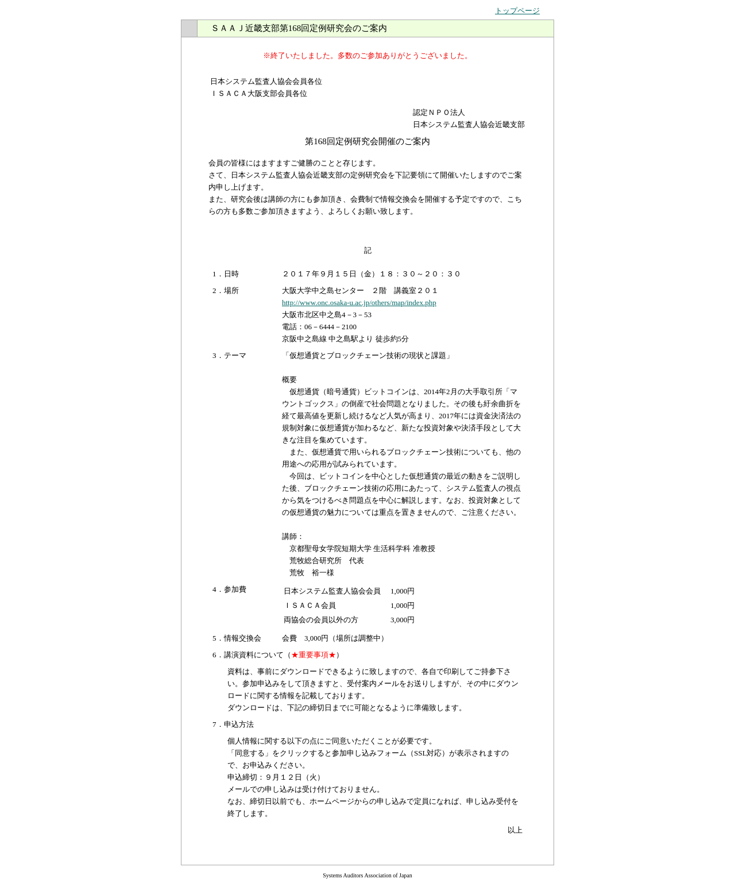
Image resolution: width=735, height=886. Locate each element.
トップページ (517, 10)
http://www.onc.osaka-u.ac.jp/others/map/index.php (359, 302)
